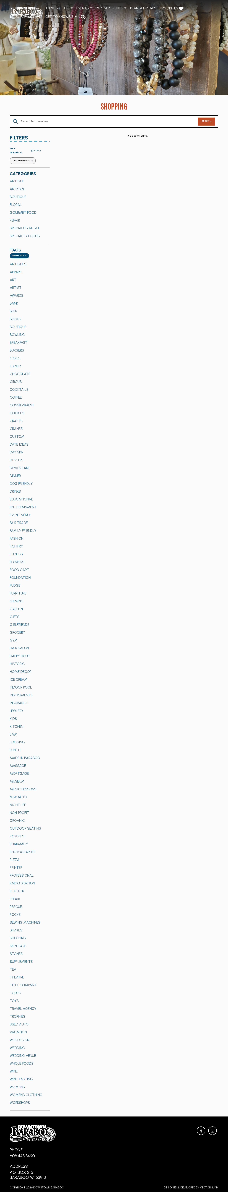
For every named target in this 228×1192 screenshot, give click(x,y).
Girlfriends (20, 624)
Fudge (15, 585)
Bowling (17, 334)
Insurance (19, 703)
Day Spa (16, 452)
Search (206, 121)
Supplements (21, 961)
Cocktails (19, 389)
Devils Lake (20, 468)
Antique (17, 181)
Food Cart (19, 570)
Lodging (17, 742)
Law (13, 734)
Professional (22, 875)
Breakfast (18, 342)
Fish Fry (16, 546)
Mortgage (19, 773)
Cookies (17, 413)
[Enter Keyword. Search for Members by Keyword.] (104, 121)
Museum (17, 781)
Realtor (17, 891)
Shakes (16, 930)
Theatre (17, 977)
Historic (17, 664)
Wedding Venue (23, 1055)
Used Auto (19, 1024)
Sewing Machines (25, 922)
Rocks (15, 914)
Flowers (17, 562)
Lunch (15, 750)
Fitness (16, 554)
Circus (16, 381)
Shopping (18, 938)
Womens (17, 1087)
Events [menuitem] (82, 8)
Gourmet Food (23, 212)
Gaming (17, 601)
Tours (15, 993)
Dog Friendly (21, 483)
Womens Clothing (26, 1095)
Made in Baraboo (25, 758)
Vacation (18, 1032)
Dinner (15, 475)
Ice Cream (18, 679)
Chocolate (20, 374)
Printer (16, 867)
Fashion (16, 538)
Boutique (18, 197)
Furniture (18, 593)
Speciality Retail (25, 228)
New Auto (18, 797)
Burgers (17, 350)
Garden (16, 609)
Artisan (17, 189)
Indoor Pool (21, 687)
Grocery (17, 632)
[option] (30, 181)
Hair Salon (19, 648)
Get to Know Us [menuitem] (59, 16)
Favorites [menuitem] (172, 8)
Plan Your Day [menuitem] (142, 8)
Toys (14, 1001)
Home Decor (21, 671)
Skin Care (18, 946)
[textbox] (19, 255)
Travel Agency (23, 1008)
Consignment (22, 405)
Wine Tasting (21, 1079)
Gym (13, 640)
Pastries (17, 836)
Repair (15, 220)
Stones (16, 953)
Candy (15, 366)
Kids (13, 718)
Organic (17, 820)
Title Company (23, 985)
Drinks (15, 491)
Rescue (16, 906)
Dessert (17, 460)
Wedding (17, 1048)
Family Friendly (23, 530)
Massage (18, 765)
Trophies (17, 1016)
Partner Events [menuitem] (109, 8)
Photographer (22, 852)
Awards (16, 295)
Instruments (21, 695)
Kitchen (16, 726)
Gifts (14, 617)
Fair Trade (19, 522)
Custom (17, 436)
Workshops (20, 1102)
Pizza (15, 859)
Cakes (15, 358)
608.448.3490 (22, 1155)
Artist (16, 287)
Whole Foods (21, 1063)
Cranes (16, 428)
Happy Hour (20, 656)
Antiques (18, 264)
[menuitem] (83, 17)
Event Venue (20, 515)
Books (15, 319)
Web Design (19, 1040)
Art (13, 280)
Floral (16, 204)
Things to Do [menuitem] (57, 8)
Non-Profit (19, 812)
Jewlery (16, 711)
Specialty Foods (25, 236)
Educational (21, 499)
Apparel (16, 272)
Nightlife (18, 805)
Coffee (16, 397)
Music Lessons (23, 789)
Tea (13, 969)
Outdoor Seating (25, 828)
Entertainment (23, 507)
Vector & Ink (209, 1187)
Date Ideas (19, 444)
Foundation (20, 577)
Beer (13, 311)
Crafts (16, 421)
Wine (14, 1071)
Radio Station (22, 883)
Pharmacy (19, 844)
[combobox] (19, 255)
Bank (14, 303)
